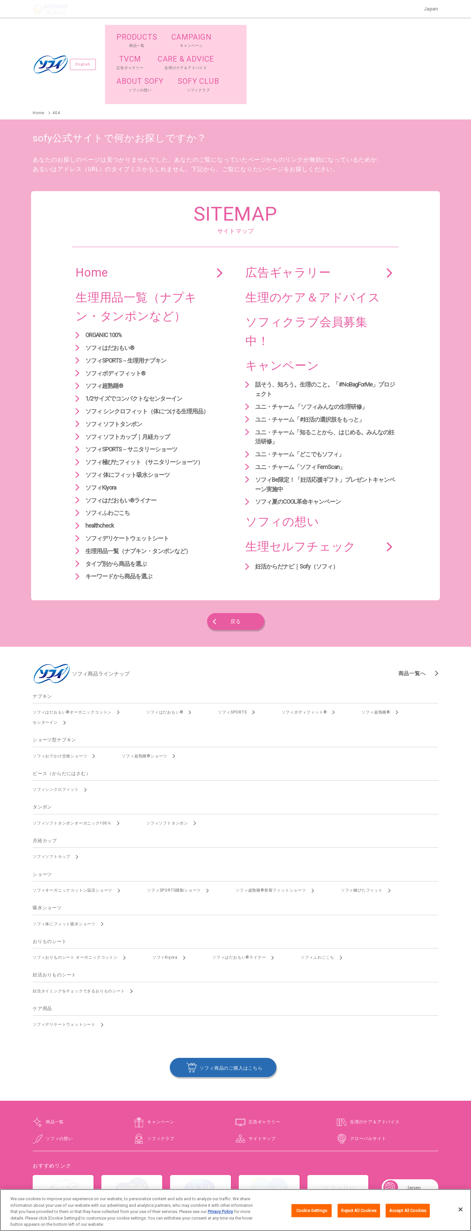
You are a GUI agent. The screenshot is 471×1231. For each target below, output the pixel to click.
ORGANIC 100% (103, 275)
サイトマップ (262, 1079)
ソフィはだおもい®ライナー (120, 440)
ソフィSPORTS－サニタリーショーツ (131, 390)
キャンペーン (282, 306)
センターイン (45, 663)
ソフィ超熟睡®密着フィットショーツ (271, 830)
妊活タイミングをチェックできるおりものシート (79, 931)
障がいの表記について (365, 1168)
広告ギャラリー (288, 213)
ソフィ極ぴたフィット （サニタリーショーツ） (144, 402)
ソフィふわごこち (107, 453)
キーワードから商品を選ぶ (118, 517)
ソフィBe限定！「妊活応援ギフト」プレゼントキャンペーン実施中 (325, 425)
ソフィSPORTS (232, 652)
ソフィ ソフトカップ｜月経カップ (127, 377)
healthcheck (99, 466)
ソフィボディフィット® (115, 313)
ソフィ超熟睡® (104, 326)
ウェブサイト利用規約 (185, 1168)
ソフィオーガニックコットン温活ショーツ (72, 830)
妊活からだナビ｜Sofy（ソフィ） (296, 507)
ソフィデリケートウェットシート (127, 478)
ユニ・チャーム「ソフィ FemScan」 (300, 407)
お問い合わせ (145, 1168)
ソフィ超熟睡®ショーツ (144, 696)
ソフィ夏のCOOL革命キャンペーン (298, 442)
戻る (235, 562)
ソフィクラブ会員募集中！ (306, 272)
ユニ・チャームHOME (105, 1168)
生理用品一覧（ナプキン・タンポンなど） (136, 247)
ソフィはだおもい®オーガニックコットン (72, 652)
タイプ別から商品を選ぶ (116, 504)
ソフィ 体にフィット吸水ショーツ (127, 415)
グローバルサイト (368, 1079)
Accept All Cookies (407, 1212)
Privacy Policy (220, 1214)
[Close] (460, 1211)
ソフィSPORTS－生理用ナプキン (125, 301)
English (85, 34)
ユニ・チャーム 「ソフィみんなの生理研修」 (311, 347)
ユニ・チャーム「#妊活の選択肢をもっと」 (309, 359)
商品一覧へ (412, 614)
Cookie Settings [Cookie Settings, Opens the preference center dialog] (311, 1212)
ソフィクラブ (160, 1079)
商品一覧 (55, 1062)
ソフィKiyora (100, 428)
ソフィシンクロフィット (56, 730)
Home (92, 213)
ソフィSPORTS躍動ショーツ (174, 830)
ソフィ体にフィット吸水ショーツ (64, 864)
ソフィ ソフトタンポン (113, 364)
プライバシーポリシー (234, 1168)
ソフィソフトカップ (51, 797)
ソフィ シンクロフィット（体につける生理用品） (147, 351)
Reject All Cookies (358, 1212)
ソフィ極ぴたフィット (362, 830)
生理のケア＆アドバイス (312, 238)
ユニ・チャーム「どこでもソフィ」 (299, 394)
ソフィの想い (282, 462)
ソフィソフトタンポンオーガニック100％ (72, 763)
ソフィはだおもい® (109, 288)
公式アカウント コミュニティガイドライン (299, 1168)
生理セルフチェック (300, 487)
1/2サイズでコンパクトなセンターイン (133, 339)
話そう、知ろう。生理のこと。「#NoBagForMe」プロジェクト (325, 330)
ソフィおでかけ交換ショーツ (60, 696)
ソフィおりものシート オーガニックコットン (75, 898)
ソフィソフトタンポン (167, 763)
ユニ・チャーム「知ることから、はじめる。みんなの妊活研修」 (324, 377)
